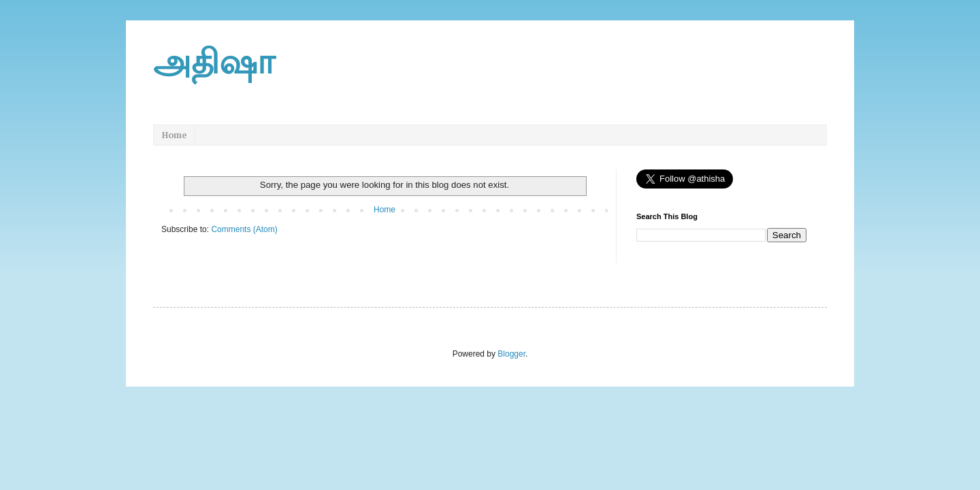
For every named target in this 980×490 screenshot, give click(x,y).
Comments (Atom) (244, 229)
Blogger (511, 354)
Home (174, 135)
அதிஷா (214, 62)
